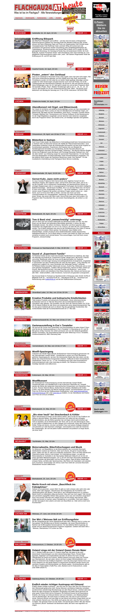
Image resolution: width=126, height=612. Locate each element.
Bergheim (101, 114)
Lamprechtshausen (101, 154)
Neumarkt (101, 187)
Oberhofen (101, 194)
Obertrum (101, 201)
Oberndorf (101, 198)
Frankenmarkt (101, 132)
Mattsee (101, 172)
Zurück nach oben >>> (19, 611)
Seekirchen (101, 212)
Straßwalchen (101, 219)
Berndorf (101, 117)
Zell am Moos (101, 227)
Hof (101, 143)
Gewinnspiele (30, 18)
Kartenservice (41, 18)
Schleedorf (101, 205)
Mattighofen (101, 168)
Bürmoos (101, 121)
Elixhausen (101, 125)
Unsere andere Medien (44, 611)
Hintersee (101, 146)
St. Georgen (101, 216)
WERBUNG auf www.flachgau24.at (32, 611)
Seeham (101, 209)
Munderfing (101, 183)
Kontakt (58, 18)
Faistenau (101, 136)
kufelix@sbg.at (50, 279)
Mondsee (101, 179)
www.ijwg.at (57, 393)
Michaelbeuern (101, 176)
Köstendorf (101, 150)
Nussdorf (101, 190)
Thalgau (101, 223)
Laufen (101, 157)
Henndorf (101, 139)
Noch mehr (101, 410)
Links (51, 18)
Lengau (101, 161)
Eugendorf (101, 128)
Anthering (101, 110)
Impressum (19, 18)
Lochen (101, 165)
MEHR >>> (82, 33)
